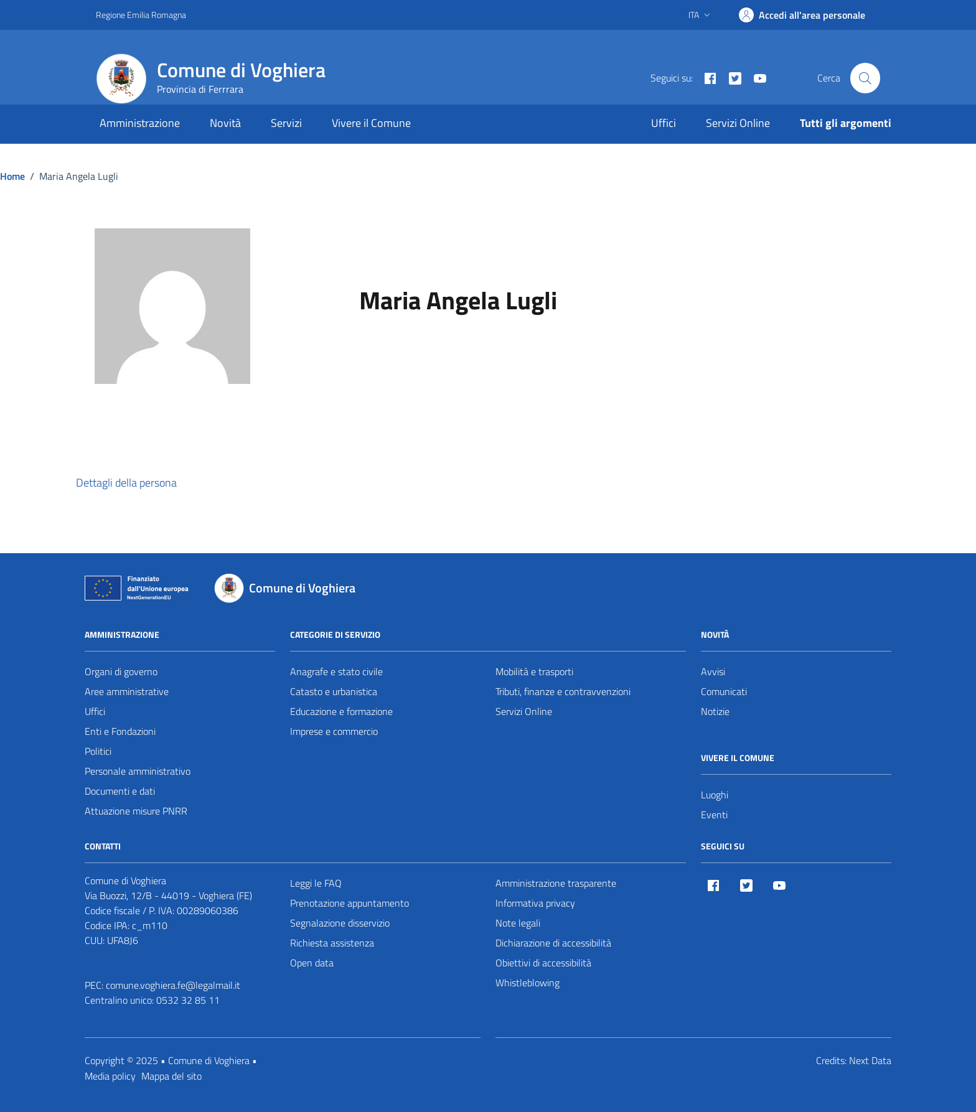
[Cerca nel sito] (865, 78)
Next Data (870, 1060)
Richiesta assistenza (332, 942)
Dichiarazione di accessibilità (553, 942)
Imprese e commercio (334, 731)
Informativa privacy (535, 902)
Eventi (714, 814)
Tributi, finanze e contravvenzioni (563, 691)
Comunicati (724, 691)
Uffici (663, 122)
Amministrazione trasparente (555, 883)
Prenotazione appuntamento (349, 902)
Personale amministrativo (137, 771)
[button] (137, 483)
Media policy (110, 1075)
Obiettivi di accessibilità (543, 962)
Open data (312, 962)
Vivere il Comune (371, 122)
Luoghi (714, 794)
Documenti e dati (120, 790)
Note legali (517, 922)
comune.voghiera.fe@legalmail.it (173, 985)
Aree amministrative (127, 691)
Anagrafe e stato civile (336, 671)
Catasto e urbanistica (333, 691)
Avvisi (713, 671)
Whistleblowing (527, 982)
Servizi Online (738, 122)
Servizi (286, 122)
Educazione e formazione (341, 711)
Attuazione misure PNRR (136, 810)
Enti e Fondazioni (120, 731)
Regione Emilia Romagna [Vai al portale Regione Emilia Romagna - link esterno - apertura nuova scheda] (141, 14)
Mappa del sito (171, 1075)
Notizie (715, 711)
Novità (225, 122)
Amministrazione (140, 122)
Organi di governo (121, 671)
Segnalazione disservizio (340, 922)
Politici (98, 751)
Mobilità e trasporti (534, 671)
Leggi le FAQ (316, 883)
